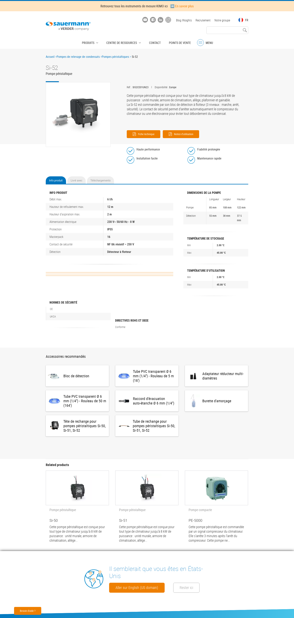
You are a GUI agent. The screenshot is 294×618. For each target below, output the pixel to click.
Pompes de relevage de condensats (78, 57)
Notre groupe (222, 20)
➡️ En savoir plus (182, 6)
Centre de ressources (122, 42)
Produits (92, 42)
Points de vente (176, 42)
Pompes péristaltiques (115, 57)
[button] (78, 114)
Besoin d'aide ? (27, 611)
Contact (153, 42)
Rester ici (124, 587)
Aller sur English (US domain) (140, 577)
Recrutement (202, 20)
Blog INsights (182, 20)
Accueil (50, 57)
